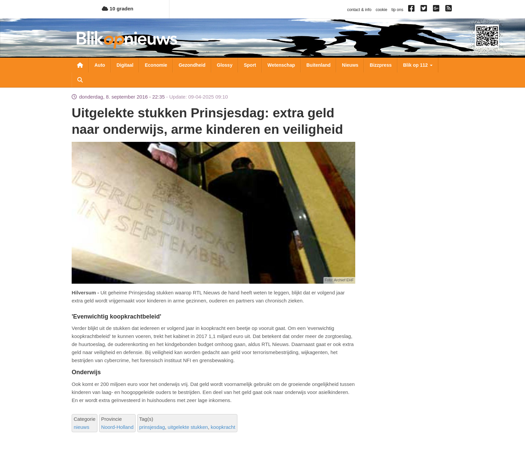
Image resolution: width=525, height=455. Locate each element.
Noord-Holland (117, 427)
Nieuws (350, 65)
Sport (250, 65)
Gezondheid (191, 65)
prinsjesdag (152, 427)
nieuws (81, 427)
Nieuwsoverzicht (80, 65)
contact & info (359, 9)
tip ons (397, 9)
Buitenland (318, 65)
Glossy (225, 65)
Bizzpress (380, 65)
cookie (381, 9)
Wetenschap (281, 65)
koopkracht (223, 427)
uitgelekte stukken (188, 427)
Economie (156, 65)
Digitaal (125, 65)
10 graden (117, 8)
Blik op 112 (418, 65)
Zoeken (80, 79)
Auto (99, 65)
